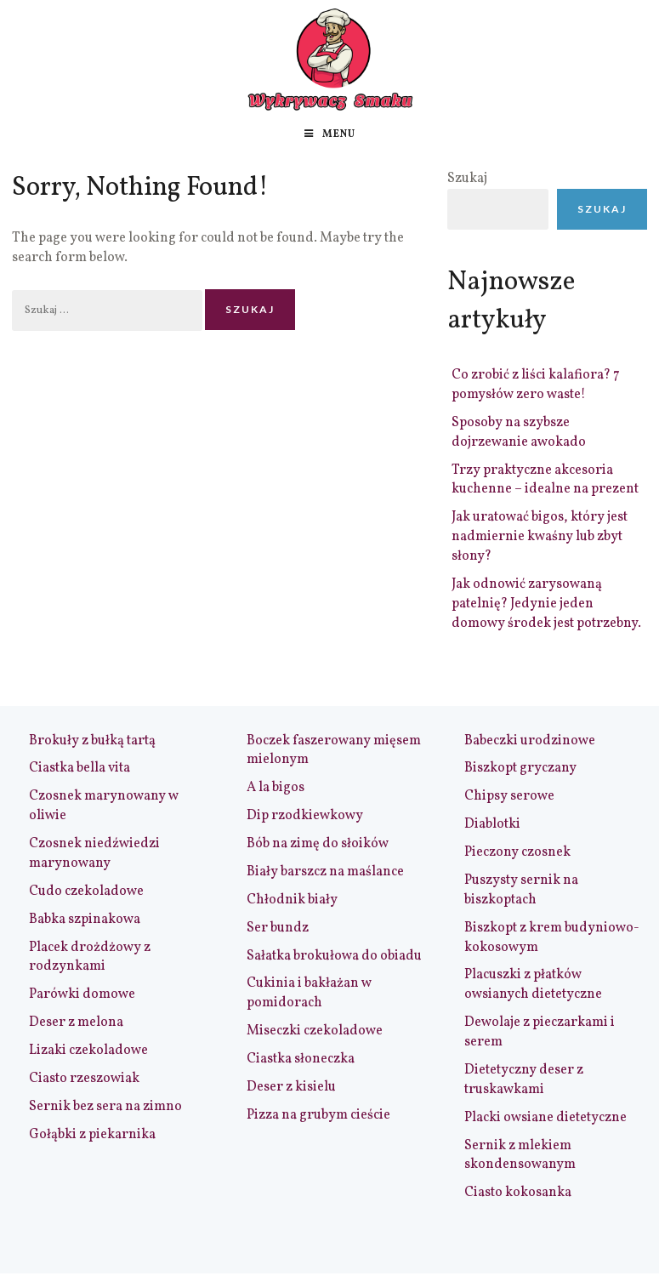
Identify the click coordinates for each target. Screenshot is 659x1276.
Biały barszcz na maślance (325, 872)
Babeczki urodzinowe (529, 741)
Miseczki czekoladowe (315, 1031)
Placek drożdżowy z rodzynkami (90, 957)
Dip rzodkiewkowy (305, 815)
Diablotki (492, 824)
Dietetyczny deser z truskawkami (523, 1080)
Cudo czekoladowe (86, 891)
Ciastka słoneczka (301, 1059)
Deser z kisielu (291, 1087)
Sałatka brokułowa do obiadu (334, 956)
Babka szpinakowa (84, 919)
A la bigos (275, 787)
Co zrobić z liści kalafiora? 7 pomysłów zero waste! (536, 385)
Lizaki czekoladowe (88, 1050)
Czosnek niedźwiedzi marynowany (94, 854)
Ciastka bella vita (79, 768)
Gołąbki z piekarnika (92, 1134)
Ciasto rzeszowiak (84, 1078)
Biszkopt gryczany (520, 768)
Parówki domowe (82, 994)
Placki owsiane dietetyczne (545, 1117)
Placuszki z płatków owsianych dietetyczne (533, 985)
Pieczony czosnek (517, 852)
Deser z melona (76, 1022)
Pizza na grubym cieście (318, 1115)
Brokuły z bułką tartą (92, 741)
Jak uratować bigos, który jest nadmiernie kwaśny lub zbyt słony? (540, 537)
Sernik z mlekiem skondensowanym (520, 1155)
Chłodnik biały (292, 900)
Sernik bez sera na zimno (105, 1106)
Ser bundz (278, 928)
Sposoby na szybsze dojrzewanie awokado (519, 432)
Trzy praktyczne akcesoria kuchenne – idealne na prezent (545, 480)
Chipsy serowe (509, 796)
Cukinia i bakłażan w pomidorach (309, 993)
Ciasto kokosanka (517, 1192)
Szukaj (467, 178)
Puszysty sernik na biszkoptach (521, 890)
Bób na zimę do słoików (318, 844)
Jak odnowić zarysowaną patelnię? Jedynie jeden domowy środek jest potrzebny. (546, 604)
